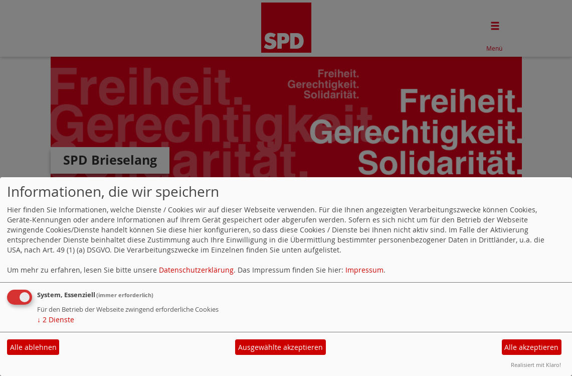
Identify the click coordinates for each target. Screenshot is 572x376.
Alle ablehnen (33, 347)
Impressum (364, 270)
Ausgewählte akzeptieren (280, 347)
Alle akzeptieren (531, 347)
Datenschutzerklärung (196, 270)
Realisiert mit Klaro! (536, 364)
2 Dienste (55, 319)
